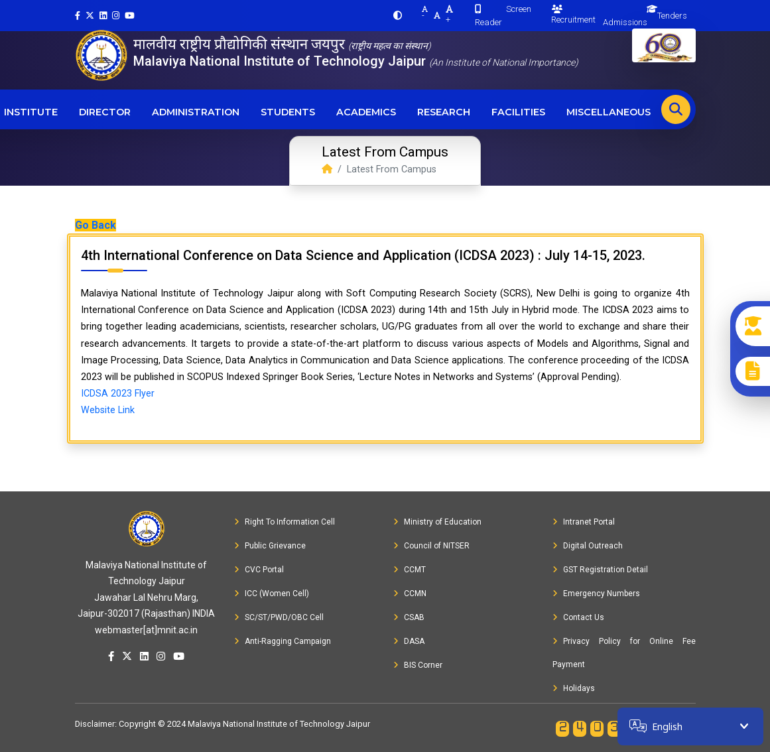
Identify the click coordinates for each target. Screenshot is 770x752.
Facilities (518, 112)
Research (443, 112)
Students (288, 112)
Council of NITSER (431, 545)
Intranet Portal (583, 522)
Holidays (573, 688)
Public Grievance (270, 545)
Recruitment (573, 15)
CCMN (409, 593)
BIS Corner (417, 665)
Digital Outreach (587, 545)
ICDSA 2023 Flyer (118, 393)
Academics (366, 112)
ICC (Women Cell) (271, 593)
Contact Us (578, 617)
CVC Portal (259, 569)
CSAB (408, 617)
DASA (408, 641)
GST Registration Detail (600, 569)
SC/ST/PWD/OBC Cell (279, 617)
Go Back (95, 225)
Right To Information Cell (284, 522)
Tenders (672, 16)
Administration (195, 112)
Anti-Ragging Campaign (282, 641)
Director (105, 112)
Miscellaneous (608, 112)
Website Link (108, 410)
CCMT (409, 569)
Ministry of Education (437, 522)
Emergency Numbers (596, 593)
